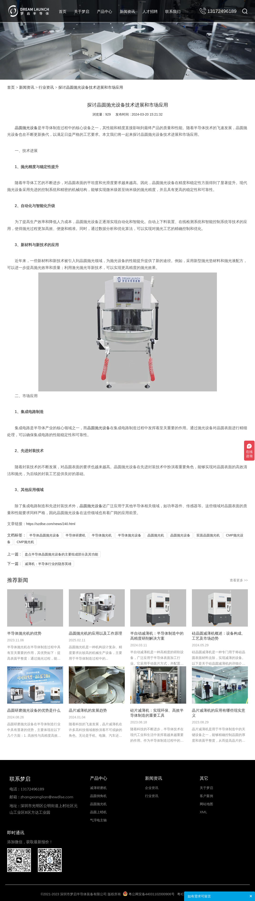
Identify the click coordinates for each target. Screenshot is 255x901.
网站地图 (206, 804)
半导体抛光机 (102, 535)
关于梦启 (81, 11)
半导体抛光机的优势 (24, 633)
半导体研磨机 (75, 535)
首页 (62, 11)
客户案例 (206, 796)
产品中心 (104, 11)
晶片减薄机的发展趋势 (88, 710)
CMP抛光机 (25, 542)
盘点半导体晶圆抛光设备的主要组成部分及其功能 (61, 554)
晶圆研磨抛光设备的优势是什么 (33, 710)
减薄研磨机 (98, 788)
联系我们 (172, 11)
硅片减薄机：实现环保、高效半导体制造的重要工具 (157, 712)
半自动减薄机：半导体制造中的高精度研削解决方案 (157, 635)
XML (203, 812)
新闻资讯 (127, 11)
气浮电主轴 (98, 820)
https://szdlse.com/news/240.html (50, 524)
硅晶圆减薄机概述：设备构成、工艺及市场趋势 (218, 635)
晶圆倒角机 (98, 796)
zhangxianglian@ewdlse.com (46, 797)
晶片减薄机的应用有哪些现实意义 (218, 712)
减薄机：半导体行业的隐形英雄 (48, 564)
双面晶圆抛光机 (208, 535)
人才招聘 (150, 11)
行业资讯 (46, 87)
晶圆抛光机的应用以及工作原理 (95, 633)
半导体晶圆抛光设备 (44, 535)
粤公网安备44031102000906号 (152, 894)
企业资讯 (151, 788)
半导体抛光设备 (129, 535)
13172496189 (32, 789)
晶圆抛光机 (155, 535)
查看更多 (239, 580)
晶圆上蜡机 (98, 812)
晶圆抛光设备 (26, 128)
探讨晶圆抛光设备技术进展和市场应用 (90, 87)
